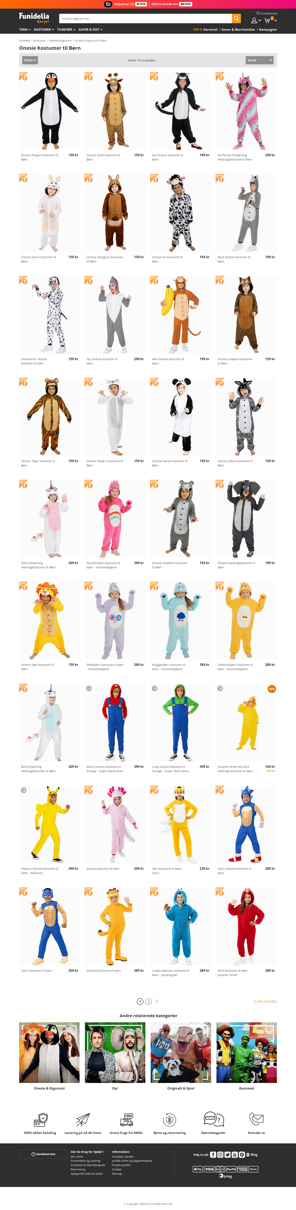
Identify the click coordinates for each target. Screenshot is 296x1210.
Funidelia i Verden (123, 1156)
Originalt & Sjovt (180, 1088)
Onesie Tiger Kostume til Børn (38, 463)
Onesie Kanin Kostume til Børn (38, 259)
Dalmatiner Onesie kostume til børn (34, 361)
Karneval (246, 1088)
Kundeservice (43, 1154)
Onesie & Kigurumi (60, 40)
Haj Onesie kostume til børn (102, 361)
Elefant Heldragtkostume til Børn (236, 565)
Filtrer (28, 60)
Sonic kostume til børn (36, 971)
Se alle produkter (265, 1001)
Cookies (116, 1169)
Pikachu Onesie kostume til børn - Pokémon (39, 871)
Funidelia (24, 40)
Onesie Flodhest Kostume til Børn (169, 565)
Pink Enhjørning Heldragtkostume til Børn (38, 565)
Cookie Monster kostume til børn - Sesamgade (171, 973)
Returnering (78, 1169)
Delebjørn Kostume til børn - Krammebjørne (105, 667)
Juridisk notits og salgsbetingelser (132, 1161)
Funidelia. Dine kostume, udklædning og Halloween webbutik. (34, 18)
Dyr (115, 1088)
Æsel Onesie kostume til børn (234, 259)
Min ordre (77, 1156)
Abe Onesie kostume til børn (168, 361)
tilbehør (64, 29)
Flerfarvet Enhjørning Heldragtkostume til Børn (235, 157)
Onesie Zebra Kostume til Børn (235, 463)
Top (196, 29)
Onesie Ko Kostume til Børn (167, 259)
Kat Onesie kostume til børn (167, 157)
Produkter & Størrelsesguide (88, 1165)
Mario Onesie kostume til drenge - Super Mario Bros (105, 769)
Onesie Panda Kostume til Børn (170, 463)
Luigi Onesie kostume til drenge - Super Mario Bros (170, 769)
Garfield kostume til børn (104, 971)
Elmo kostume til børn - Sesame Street (234, 973)
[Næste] (156, 1001)
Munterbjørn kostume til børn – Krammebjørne (103, 565)
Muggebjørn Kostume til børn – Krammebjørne (168, 667)
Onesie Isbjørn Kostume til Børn (105, 463)
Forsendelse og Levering (85, 1161)
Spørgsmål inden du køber (87, 1173)
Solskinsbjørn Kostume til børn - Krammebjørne (235, 667)
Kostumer (42, 29)
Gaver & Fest (89, 29)
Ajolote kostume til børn (103, 869)
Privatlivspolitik (121, 1165)
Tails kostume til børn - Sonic (167, 871)
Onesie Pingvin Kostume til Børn (39, 157)
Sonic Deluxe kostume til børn (234, 871)
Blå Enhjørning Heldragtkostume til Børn (38, 769)
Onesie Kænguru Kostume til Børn (105, 259)
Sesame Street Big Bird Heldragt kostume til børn (235, 769)
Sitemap (117, 1173)
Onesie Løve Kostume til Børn (37, 667)
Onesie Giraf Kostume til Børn (103, 157)
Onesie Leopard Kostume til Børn (235, 361)
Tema (23, 29)
